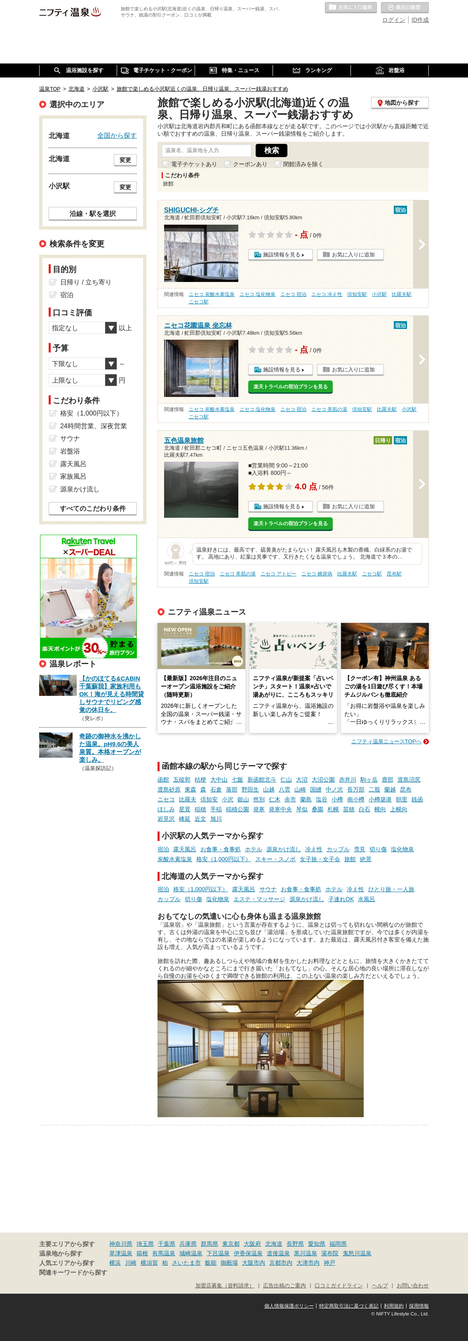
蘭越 (390, 789)
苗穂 (349, 809)
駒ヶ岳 (369, 779)
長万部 (356, 789)
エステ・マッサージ (259, 899)
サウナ (268, 889)
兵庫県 (188, 1243)
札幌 (333, 809)
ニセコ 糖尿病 (316, 574)
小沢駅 (379, 294)
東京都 (231, 1243)
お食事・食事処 (220, 849)
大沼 (302, 779)
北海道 (273, 1243)
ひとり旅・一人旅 (391, 889)
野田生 (250, 789)
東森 (190, 789)
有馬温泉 (163, 1253)
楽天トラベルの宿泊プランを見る (291, 387)
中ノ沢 (334, 789)
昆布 (406, 789)
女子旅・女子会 (320, 859)
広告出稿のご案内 (284, 1286)
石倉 (216, 789)
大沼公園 (323, 779)
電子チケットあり (194, 164)
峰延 (184, 818)
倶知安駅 (357, 294)
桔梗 (200, 779)
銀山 (243, 799)
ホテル (253, 849)
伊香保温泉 (248, 1253)
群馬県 (209, 1243)
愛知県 (316, 1243)
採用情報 (419, 1306)
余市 (290, 799)
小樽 (337, 799)
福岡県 (338, 1243)
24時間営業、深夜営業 (93, 426)
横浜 (115, 1262)
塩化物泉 (402, 849)
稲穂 (200, 809)
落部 (232, 789)
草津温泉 (120, 1253)
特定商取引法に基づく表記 (349, 1306)
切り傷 (378, 849)
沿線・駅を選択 (93, 213)
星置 (184, 809)
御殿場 (229, 1262)
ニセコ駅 (199, 302)
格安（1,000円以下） (223, 859)
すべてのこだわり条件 (93, 508)
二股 (374, 789)
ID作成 (420, 19)
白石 (364, 809)
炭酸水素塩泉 (175, 859)
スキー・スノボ (275, 859)
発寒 (259, 809)
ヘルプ (380, 1286)
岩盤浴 (70, 451)
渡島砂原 (169, 789)
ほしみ (166, 809)
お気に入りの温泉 (351, 8)
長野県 (295, 1243)
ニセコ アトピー (278, 574)
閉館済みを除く (303, 164)
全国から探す (117, 135)
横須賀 (149, 1262)
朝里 (401, 799)
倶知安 (209, 799)
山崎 (300, 789)
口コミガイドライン (339, 1286)
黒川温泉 (305, 1253)
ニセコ (166, 799)
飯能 (210, 1262)
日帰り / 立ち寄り (86, 282)
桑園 (317, 809)
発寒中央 (280, 809)
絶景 (366, 859)
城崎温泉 (190, 1253)
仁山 (286, 779)
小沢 (227, 799)
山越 (269, 789)
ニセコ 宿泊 (293, 294)
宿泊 (163, 849)
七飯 (237, 779)
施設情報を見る (282, 254)
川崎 (130, 1262)
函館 (163, 779)
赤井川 (347, 779)
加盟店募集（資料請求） (224, 1286)
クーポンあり (250, 164)
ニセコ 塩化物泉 (257, 294)
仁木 (274, 799)
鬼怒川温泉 (357, 1253)
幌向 (380, 809)
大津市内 (308, 1262)
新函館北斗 (261, 779)
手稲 (216, 809)
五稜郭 (181, 779)
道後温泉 (278, 1253)
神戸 (329, 1262)
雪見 (359, 849)
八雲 (284, 789)
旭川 (216, 818)
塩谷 (321, 799)
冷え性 (313, 849)
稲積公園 (237, 809)
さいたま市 (186, 1262)
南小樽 (356, 799)
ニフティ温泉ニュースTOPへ (386, 741)
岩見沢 (166, 818)
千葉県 (166, 1243)
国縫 (316, 789)
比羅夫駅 (402, 294)
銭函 (417, 799)
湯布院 (330, 1253)
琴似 (302, 809)
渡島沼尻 (409, 779)
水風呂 (366, 899)
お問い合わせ (413, 1286)
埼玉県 (145, 1243)
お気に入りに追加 (353, 254)
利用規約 (394, 1306)
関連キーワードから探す (73, 1272)
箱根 (142, 1253)
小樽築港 (380, 799)
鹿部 (387, 779)
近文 (200, 818)
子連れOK (341, 899)
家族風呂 (73, 476)
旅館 (350, 859)
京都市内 (280, 1262)
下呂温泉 (218, 1253)
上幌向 (398, 809)
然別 (259, 799)
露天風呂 (184, 849)
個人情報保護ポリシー (289, 1306)
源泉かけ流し (283, 849)
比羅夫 (187, 799)
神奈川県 (120, 1243)
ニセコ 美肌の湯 (329, 409)
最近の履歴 (405, 8)
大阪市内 (253, 1262)
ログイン (393, 19)
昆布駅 (394, 574)
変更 (125, 160)
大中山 (219, 779)
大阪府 (252, 1243)
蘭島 (306, 799)
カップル (338, 849)
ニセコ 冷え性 (326, 294)
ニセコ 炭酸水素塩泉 (212, 294)
